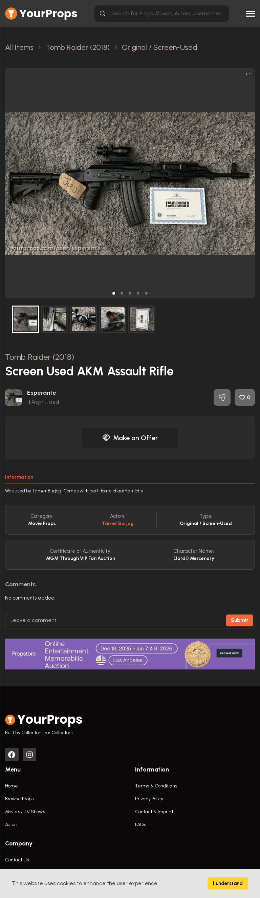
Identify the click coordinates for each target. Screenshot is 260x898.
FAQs (140, 824)
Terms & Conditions (156, 786)
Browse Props (19, 799)
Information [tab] (19, 477)
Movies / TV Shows (25, 812)
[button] (113, 293)
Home (11, 786)
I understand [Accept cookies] (228, 883)
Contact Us (17, 860)
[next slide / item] (250, 183)
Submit (239, 620)
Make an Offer (130, 438)
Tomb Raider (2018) (39, 357)
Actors (11, 824)
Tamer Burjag (118, 523)
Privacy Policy (149, 799)
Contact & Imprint (154, 812)
